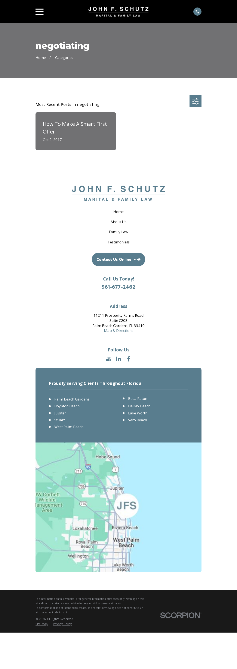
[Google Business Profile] (108, 359)
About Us (118, 221)
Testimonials (119, 242)
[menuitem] (42, 624)
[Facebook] (128, 359)
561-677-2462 (118, 287)
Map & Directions (118, 330)
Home (118, 211)
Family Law (118, 231)
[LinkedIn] (118, 359)
